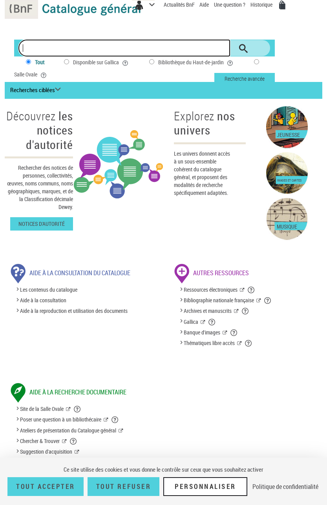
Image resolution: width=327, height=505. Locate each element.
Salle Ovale (31, 74)
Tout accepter (45, 486)
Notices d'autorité (41, 223)
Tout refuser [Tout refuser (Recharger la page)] (123, 486)
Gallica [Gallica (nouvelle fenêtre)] (191, 321)
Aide (204, 4)
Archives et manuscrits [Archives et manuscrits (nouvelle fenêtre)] (208, 310)
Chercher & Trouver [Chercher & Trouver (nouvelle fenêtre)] (40, 441)
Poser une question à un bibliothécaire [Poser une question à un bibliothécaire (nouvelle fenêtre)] (60, 419)
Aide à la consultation (43, 300)
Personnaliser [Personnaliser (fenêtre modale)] (205, 486)
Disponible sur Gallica (101, 62)
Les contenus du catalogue (48, 289)
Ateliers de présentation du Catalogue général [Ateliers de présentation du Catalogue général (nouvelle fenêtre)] (68, 430)
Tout (39, 62)
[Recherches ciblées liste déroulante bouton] (37, 90)
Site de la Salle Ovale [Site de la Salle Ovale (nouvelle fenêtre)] (42, 408)
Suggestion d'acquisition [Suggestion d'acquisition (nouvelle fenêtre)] (46, 451)
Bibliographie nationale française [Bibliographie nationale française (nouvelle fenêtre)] (219, 300)
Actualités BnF (180, 4)
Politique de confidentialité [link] (285, 486)
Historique (262, 4)
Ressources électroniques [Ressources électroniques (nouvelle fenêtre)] (210, 289)
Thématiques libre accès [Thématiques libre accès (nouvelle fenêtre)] (209, 343)
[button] (251, 290)
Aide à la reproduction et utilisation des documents (74, 310)
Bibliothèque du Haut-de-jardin (196, 62)
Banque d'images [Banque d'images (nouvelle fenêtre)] (202, 332)
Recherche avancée (245, 78)
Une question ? (229, 4)
